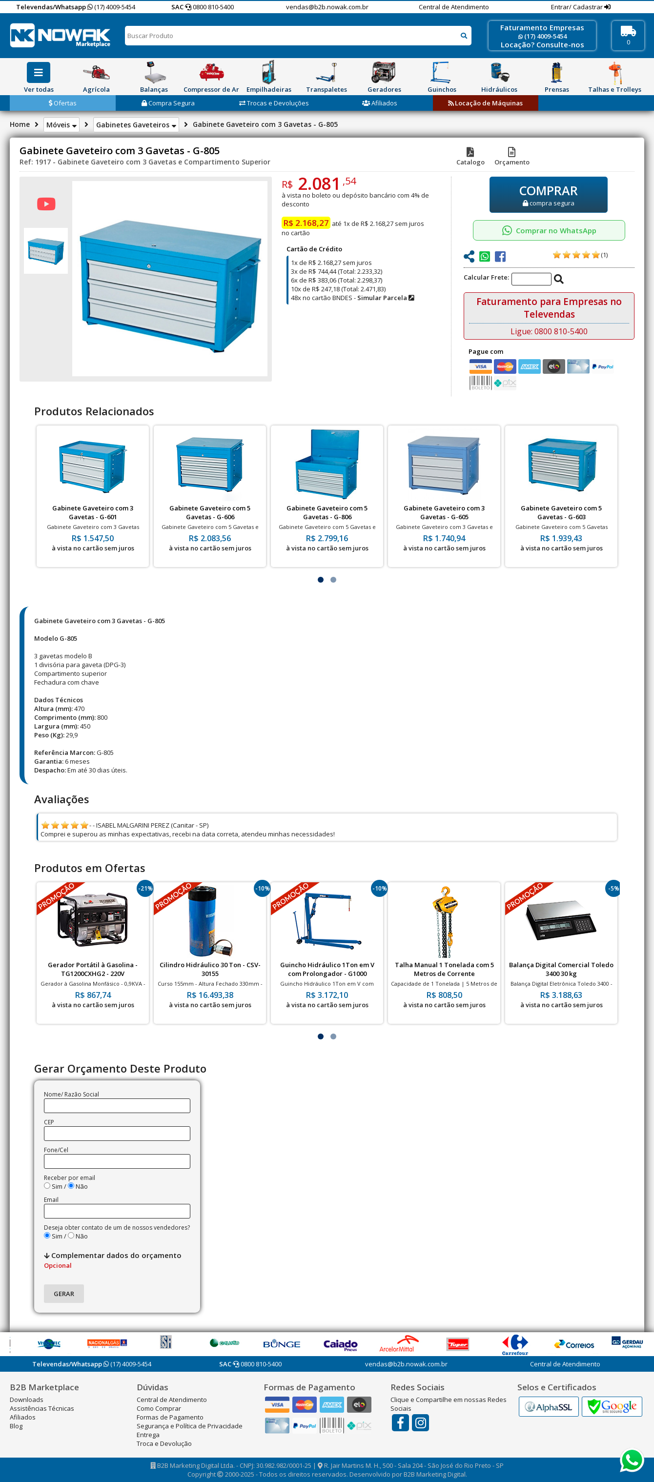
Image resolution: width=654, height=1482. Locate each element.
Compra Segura (168, 103)
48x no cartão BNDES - (352, 297)
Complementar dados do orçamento (113, 1260)
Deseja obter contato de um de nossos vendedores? (117, 1227)
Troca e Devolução (164, 1443)
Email (51, 1200)
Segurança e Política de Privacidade (190, 1425)
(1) (604, 254)
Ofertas (63, 103)
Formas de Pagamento (170, 1417)
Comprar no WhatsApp (549, 230)
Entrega (148, 1434)
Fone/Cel (56, 1150)
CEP (49, 1122)
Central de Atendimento (454, 6)
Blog (16, 1425)
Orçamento (512, 157)
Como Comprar (159, 1408)
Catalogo (470, 157)
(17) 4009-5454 (111, 6)
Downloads (26, 1399)
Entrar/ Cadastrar (577, 6)
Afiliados (379, 103)
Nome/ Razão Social (71, 1094)
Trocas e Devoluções (274, 103)
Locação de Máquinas (485, 103)
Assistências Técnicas (42, 1408)
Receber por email (69, 1178)
